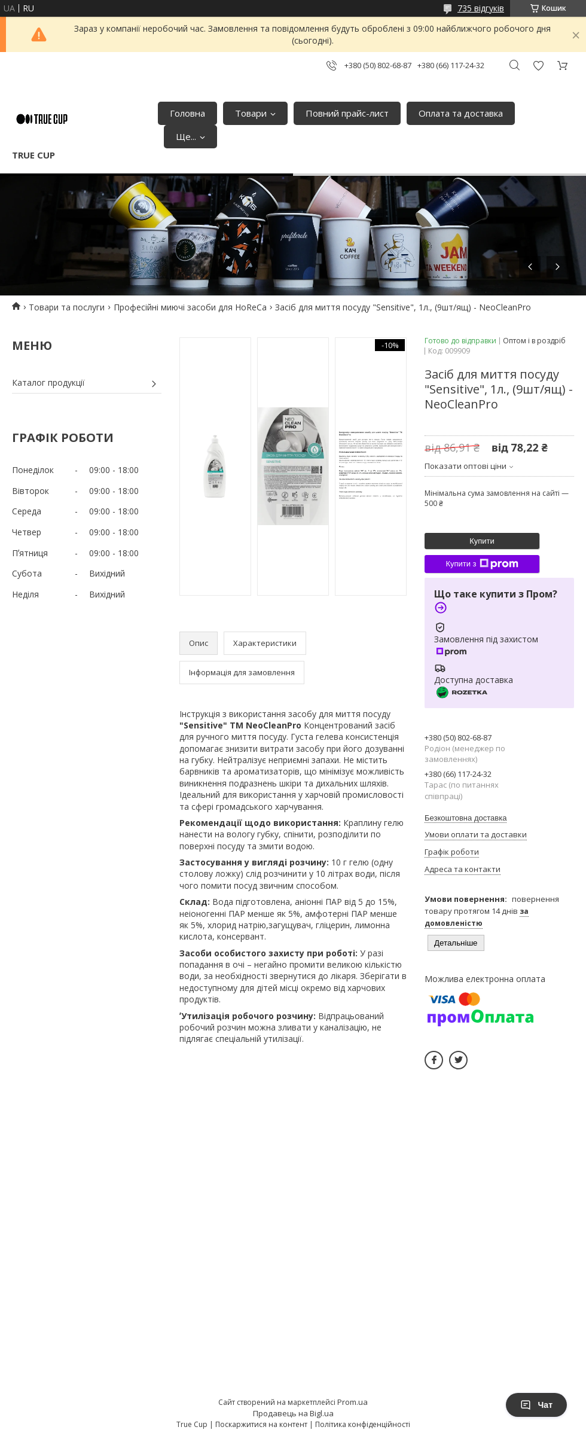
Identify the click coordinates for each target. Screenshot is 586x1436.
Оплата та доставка (461, 113)
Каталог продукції (48, 382)
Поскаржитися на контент (261, 1424)
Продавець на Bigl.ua (293, 1413)
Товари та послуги (67, 307)
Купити (482, 540)
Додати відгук (538, 65)
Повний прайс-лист (347, 113)
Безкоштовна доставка (465, 817)
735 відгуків (480, 8)
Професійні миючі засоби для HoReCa (190, 307)
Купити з (481, 564)
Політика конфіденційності (362, 1424)
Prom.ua (352, 1402)
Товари (251, 113)
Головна (187, 113)
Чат (536, 1405)
